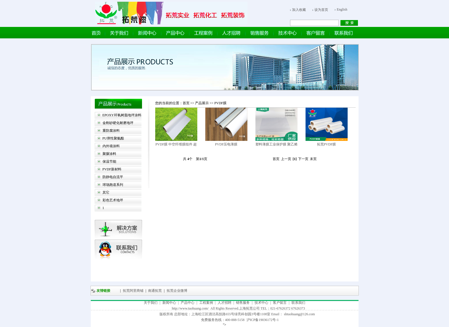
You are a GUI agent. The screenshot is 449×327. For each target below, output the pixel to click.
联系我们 (298, 303)
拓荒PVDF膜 (326, 144)
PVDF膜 (220, 103)
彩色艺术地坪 (113, 200)
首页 (186, 103)
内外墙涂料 (111, 146)
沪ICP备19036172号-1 (263, 320)
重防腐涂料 (111, 131)
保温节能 (109, 161)
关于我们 (150, 303)
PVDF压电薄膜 (226, 144)
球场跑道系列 (113, 185)
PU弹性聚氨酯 (113, 138)
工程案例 (206, 303)
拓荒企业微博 (176, 291)
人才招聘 (224, 303)
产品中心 (187, 303)
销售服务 (243, 303)
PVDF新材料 (112, 169)
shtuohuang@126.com (299, 314)
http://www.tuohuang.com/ (190, 308)
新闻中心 (169, 303)
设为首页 (321, 10)
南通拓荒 (154, 291)
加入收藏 (299, 10)
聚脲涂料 (109, 154)
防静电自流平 (113, 177)
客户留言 (280, 303)
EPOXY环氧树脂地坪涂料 (122, 115)
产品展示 (202, 103)
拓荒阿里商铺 (132, 291)
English (342, 9)
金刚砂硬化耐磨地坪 (118, 123)
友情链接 (103, 291)
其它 (106, 192)
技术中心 (261, 303)
